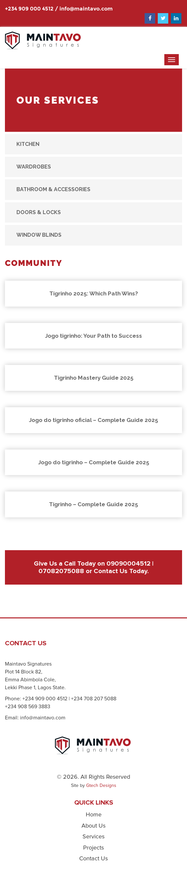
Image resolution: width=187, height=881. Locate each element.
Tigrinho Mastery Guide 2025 (93, 377)
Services (93, 837)
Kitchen (27, 144)
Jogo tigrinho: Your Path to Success (93, 335)
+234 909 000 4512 (29, 9)
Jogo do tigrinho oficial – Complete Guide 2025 (93, 420)
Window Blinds (38, 235)
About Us (93, 826)
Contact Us (111, 571)
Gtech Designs (101, 785)
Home (94, 815)
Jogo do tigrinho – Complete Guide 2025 (93, 462)
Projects (93, 848)
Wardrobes (33, 167)
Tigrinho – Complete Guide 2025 (93, 504)
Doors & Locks (38, 212)
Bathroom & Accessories (53, 189)
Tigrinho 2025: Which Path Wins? (93, 293)
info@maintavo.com (86, 9)
